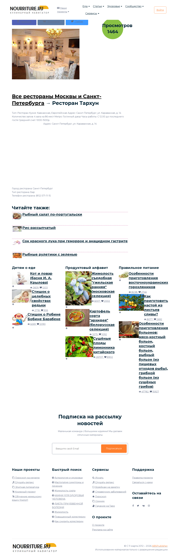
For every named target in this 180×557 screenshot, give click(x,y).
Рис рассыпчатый (39, 228)
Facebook (24, 21)
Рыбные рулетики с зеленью (49, 254)
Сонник (98, 501)
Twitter (77, 21)
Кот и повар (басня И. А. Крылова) (41, 277)
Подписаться (114, 448)
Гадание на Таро (103, 506)
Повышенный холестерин (70, 516)
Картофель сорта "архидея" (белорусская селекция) (102, 320)
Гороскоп (99, 496)
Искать (98, 477)
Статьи (97, 6)
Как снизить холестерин (69, 521)
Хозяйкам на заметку (106, 487)
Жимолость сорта (65, 490)
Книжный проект (24, 491)
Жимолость (61, 512)
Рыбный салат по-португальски (52, 214)
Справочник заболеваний (109, 491)
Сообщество (133, 6)
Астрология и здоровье (69, 477)
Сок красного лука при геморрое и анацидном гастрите (75, 241)
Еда (85, 6)
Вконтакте (51, 21)
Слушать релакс (23, 482)
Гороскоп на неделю (26, 477)
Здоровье (113, 6)
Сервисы (91, 13)
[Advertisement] (70, 85)
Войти (160, 10)
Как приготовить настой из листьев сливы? (156, 305)
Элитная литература (25, 487)
